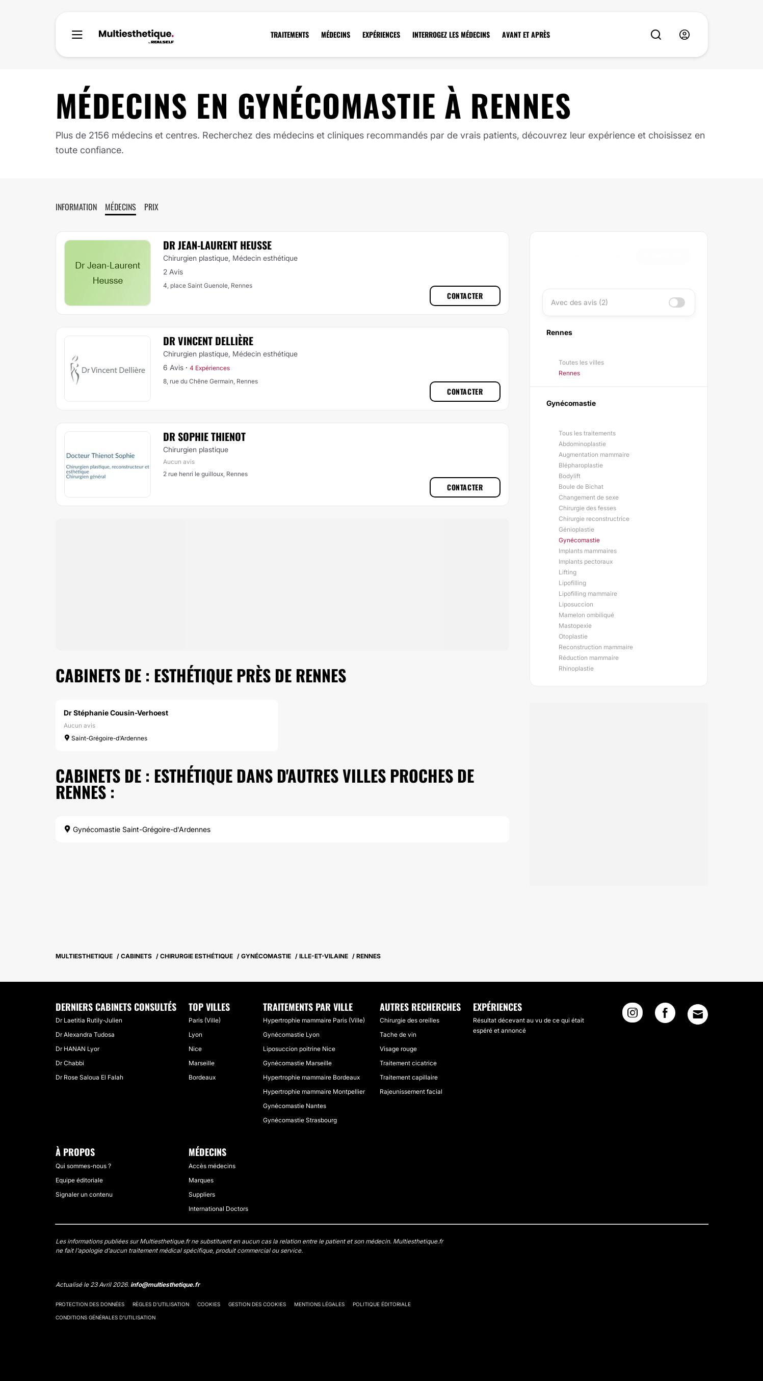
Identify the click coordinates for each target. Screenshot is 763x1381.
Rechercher (663, 256)
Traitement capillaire (409, 1077)
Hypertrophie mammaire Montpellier (314, 1091)
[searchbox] (591, 256)
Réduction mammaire (589, 657)
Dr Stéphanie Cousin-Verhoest (116, 712)
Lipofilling (572, 583)
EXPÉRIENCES (381, 35)
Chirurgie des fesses (587, 508)
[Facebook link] (665, 1016)
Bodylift (570, 476)
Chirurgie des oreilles (409, 1020)
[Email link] (698, 1014)
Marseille (202, 1063)
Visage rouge (398, 1049)
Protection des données (90, 1304)
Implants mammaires (588, 551)
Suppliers (202, 1194)
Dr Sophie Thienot (204, 436)
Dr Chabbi (70, 1063)
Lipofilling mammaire (588, 593)
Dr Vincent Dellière (208, 340)
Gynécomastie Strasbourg (300, 1120)
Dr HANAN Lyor (77, 1049)
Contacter (465, 295)
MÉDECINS (335, 35)
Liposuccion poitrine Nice (299, 1049)
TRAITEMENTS (290, 35)
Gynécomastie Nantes (294, 1106)
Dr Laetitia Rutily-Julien (89, 1020)
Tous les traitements (587, 433)
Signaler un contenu (84, 1194)
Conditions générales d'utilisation (105, 1317)
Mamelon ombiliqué (586, 615)
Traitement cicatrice (408, 1063)
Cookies (208, 1304)
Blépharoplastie (581, 465)
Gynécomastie (579, 540)
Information (76, 207)
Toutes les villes (581, 362)
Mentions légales (319, 1304)
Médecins (120, 207)
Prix (151, 207)
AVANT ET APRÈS (526, 35)
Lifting (567, 572)
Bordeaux (202, 1077)
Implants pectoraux (586, 561)
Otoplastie (573, 636)
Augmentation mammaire (594, 454)
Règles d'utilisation (161, 1304)
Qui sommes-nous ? (83, 1166)
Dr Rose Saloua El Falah (89, 1077)
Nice (195, 1049)
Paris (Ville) (205, 1020)
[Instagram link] (632, 1016)
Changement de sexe (589, 497)
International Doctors (218, 1208)
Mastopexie (575, 625)
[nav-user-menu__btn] (684, 35)
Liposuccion (576, 604)
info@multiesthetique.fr (165, 1284)
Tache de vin (398, 1034)
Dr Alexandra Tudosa (85, 1034)
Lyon (195, 1034)
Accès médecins (212, 1166)
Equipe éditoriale (79, 1180)
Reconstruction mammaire (596, 647)
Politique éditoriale (382, 1304)
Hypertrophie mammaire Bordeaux (311, 1077)
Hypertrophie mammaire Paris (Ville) (314, 1020)
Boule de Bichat (581, 486)
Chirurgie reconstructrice (594, 518)
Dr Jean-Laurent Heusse (217, 245)
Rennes (569, 373)
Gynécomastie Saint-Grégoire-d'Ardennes (137, 829)
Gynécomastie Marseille (297, 1063)
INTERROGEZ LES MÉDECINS (451, 35)
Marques (201, 1180)
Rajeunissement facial (411, 1091)
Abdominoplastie (582, 444)
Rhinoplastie (576, 668)
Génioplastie (576, 529)
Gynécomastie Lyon (291, 1034)
